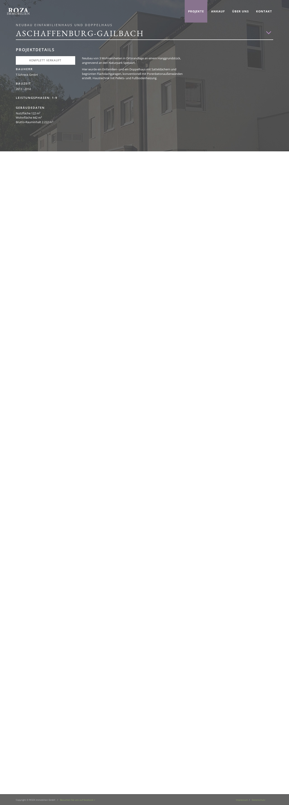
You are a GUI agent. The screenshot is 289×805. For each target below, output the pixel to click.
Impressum (242, 799)
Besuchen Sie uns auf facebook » (77, 799)
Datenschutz (258, 799)
